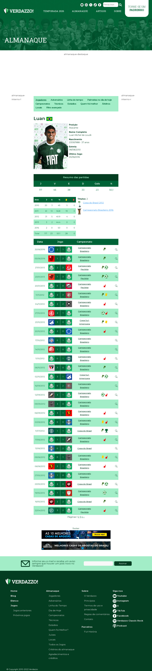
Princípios (89, 601)
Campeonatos (43, 104)
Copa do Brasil (84, 431)
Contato (88, 619)
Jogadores (41, 100)
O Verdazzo (90, 596)
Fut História (90, 631)
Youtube (120, 596)
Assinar (123, 563)
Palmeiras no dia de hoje (99, 100)
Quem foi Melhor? (58, 630)
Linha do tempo (75, 100)
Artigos (101, 11)
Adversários (57, 100)
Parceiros (87, 627)
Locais (39, 107)
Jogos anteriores (22, 610)
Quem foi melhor (89, 104)
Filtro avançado (54, 107)
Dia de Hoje (55, 610)
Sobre (117, 11)
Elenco (14, 601)
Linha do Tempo (58, 605)
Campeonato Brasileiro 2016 (98, 210)
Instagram (121, 601)
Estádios (71, 104)
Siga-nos (118, 591)
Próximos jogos (21, 615)
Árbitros (106, 104)
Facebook (121, 616)
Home (14, 591)
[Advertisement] (76, 74)
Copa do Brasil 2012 (93, 202)
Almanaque (80, 11)
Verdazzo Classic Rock (128, 620)
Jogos (14, 605)
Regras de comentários (97, 614)
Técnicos (58, 104)
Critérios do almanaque (61, 649)
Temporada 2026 (53, 11)
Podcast (120, 625)
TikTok (119, 610)
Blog (13, 596)
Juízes (52, 635)
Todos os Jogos (57, 644)
